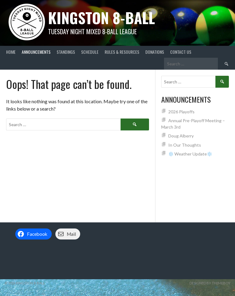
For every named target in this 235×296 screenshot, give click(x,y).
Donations (154, 52)
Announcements (36, 52)
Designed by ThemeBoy (209, 283)
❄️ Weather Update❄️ (190, 153)
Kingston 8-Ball (101, 17)
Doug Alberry (181, 135)
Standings (66, 52)
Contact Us (180, 52)
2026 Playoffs (181, 111)
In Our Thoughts (184, 145)
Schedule (90, 52)
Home (11, 52)
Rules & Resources (122, 52)
